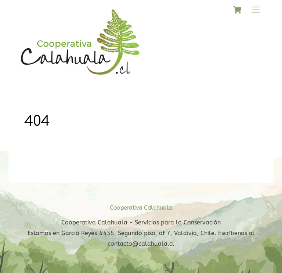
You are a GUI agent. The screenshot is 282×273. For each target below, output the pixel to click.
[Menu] (255, 10)
